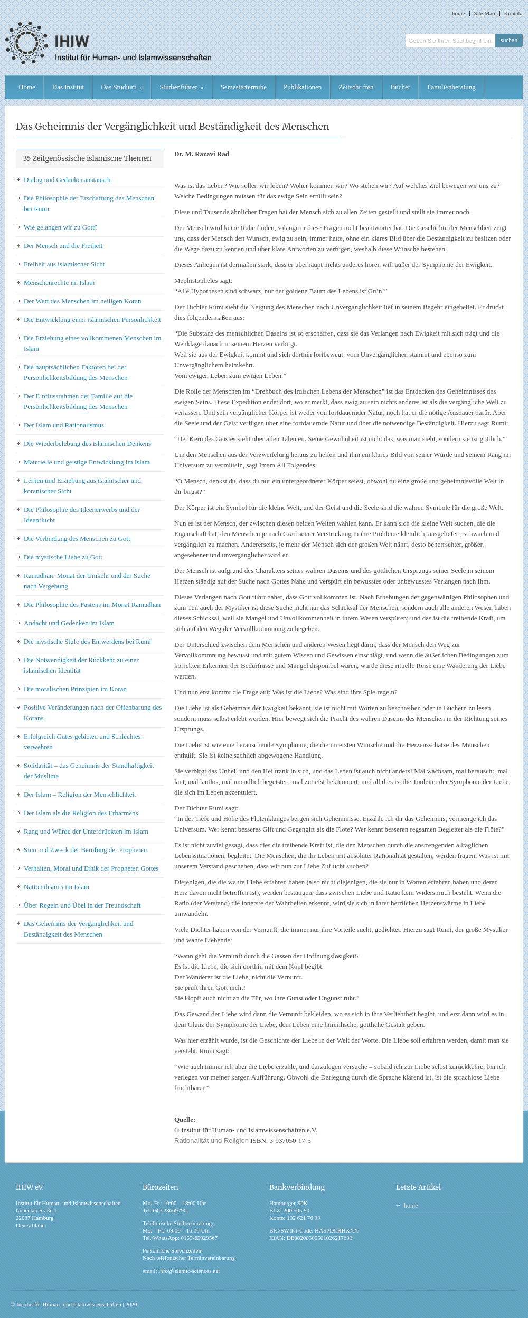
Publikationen (303, 87)
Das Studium (122, 87)
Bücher (401, 87)
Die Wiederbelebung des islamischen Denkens (87, 443)
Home (26, 87)
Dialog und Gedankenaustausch (67, 180)
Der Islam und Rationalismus (64, 425)
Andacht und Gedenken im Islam (69, 623)
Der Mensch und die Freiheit (63, 246)
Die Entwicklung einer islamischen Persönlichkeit (92, 319)
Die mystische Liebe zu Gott (63, 557)
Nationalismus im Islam (56, 887)
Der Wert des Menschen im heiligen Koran (83, 301)
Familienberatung (451, 87)
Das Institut (68, 87)
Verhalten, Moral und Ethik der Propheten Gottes (91, 868)
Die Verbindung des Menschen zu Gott (77, 538)
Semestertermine (244, 87)
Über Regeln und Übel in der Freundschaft (82, 905)
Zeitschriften (355, 87)
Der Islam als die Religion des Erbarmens (81, 813)
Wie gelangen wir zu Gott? (61, 227)
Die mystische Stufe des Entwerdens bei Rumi (87, 641)
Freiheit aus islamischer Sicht (64, 264)
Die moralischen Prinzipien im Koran (75, 689)
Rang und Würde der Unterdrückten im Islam (86, 831)
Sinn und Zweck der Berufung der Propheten (85, 850)
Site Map (484, 13)
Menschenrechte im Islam (59, 282)
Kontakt (513, 13)
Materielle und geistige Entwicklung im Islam (87, 462)
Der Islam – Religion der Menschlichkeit (80, 794)
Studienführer (181, 87)
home (458, 13)
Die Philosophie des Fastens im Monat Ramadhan (92, 604)
